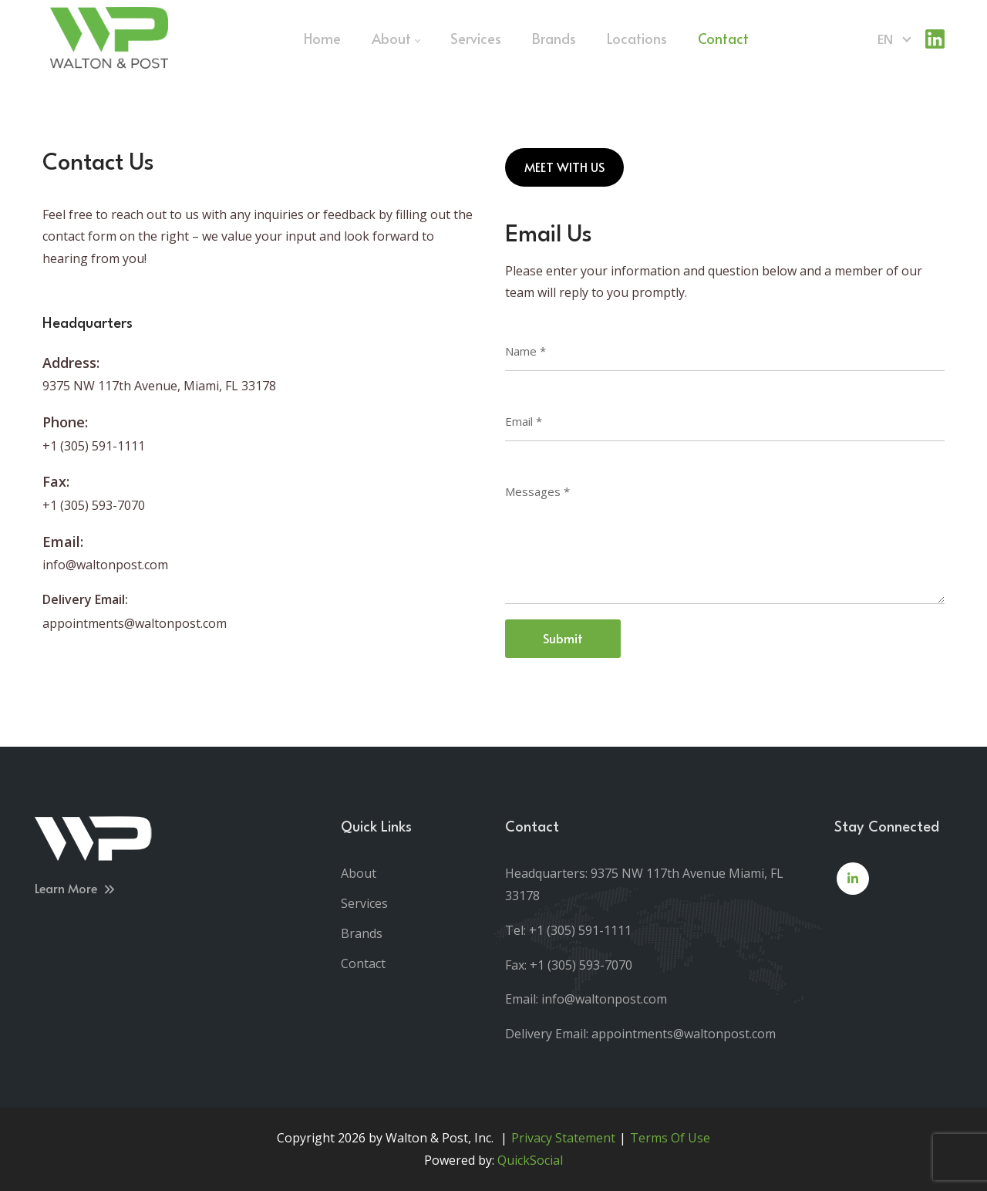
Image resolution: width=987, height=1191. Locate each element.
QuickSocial (530, 1160)
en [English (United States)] (885, 39)
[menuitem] (322, 38)
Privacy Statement (563, 1137)
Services (364, 903)
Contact (363, 963)
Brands (361, 933)
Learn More (75, 887)
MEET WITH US (564, 166)
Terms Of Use (670, 1137)
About (358, 873)
